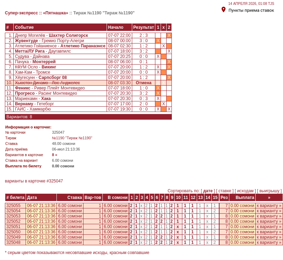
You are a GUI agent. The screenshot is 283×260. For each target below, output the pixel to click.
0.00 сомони (242, 205)
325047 (56, 181)
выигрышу (269, 190)
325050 (13, 231)
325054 (13, 210)
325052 (13, 221)
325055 (13, 205)
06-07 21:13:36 (41, 205)
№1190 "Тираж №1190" (72, 138)
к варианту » (269, 205)
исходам (245, 190)
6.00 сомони (70, 205)
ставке (225, 190)
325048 (13, 242)
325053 (13, 216)
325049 (13, 237)
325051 (13, 226)
